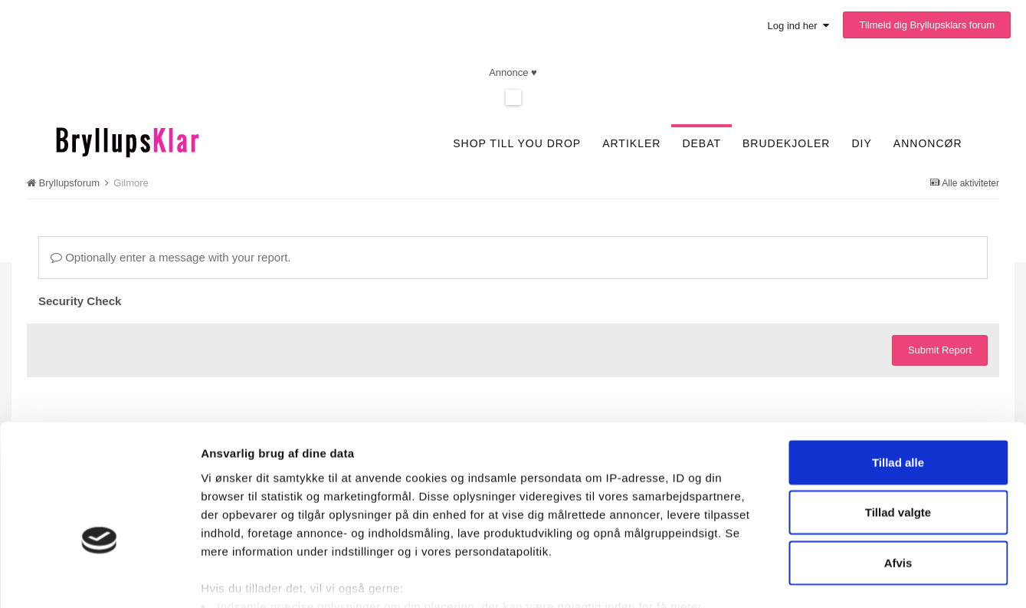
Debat (701, 143)
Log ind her (798, 25)
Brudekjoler (786, 143)
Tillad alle (898, 373)
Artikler (631, 143)
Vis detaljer (806, 577)
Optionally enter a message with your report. (170, 257)
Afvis (898, 474)
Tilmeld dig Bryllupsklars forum (927, 25)
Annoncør (927, 143)
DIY (861, 143)
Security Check (79, 300)
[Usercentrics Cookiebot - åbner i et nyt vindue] (99, 578)
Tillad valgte (898, 423)
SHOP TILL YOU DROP (517, 143)
